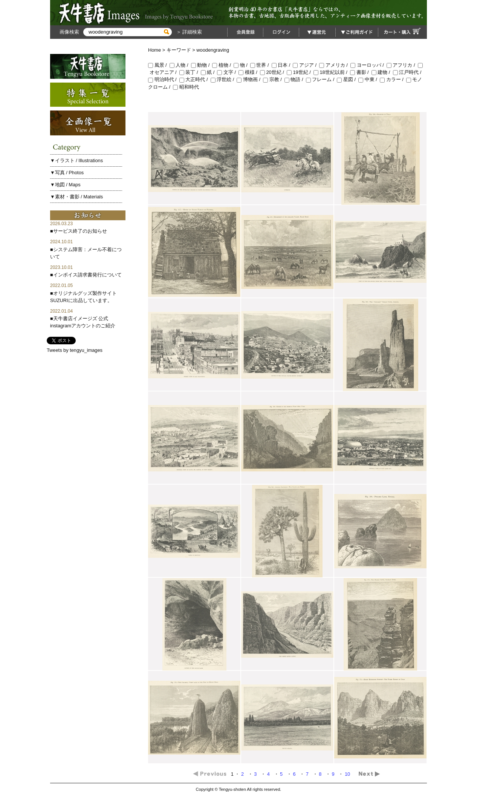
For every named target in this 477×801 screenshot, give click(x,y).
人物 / (180, 65)
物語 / (295, 79)
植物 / (223, 65)
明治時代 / (163, 79)
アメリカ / (334, 65)
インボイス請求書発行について (87, 275)
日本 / (282, 65)
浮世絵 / (224, 79)
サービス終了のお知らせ (80, 231)
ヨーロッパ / (368, 65)
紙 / (209, 72)
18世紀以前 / (331, 72)
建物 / (382, 72)
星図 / (347, 79)
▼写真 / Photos (67, 172)
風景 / (159, 65)
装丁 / (190, 72)
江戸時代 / (408, 72)
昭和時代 (186, 87)
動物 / (202, 65)
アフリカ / (402, 65)
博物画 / (250, 79)
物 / (242, 65)
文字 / (227, 72)
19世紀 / (300, 72)
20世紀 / (273, 72)
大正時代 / (195, 79)
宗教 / (273, 79)
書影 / (361, 72)
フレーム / (321, 79)
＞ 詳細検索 (188, 32)
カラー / (393, 79)
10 (348, 774)
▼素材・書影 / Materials (76, 196)
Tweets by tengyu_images (74, 350)
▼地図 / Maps (65, 184)
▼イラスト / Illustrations (76, 160)
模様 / (249, 72)
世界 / (261, 65)
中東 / (369, 79)
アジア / (306, 65)
